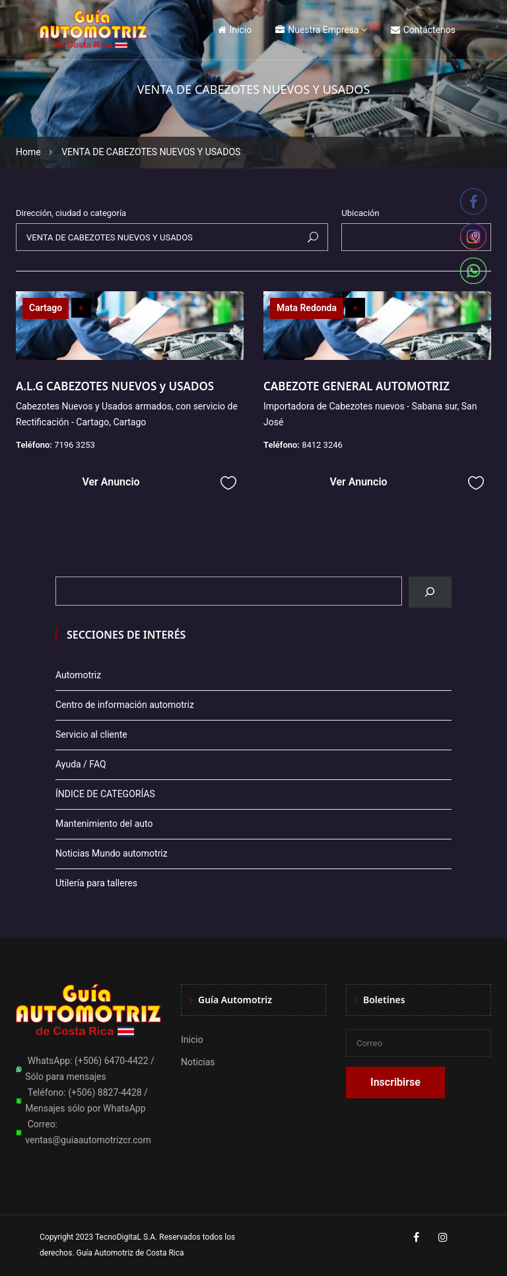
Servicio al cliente (91, 734)
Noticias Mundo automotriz (111, 853)
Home (28, 152)
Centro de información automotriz (124, 704)
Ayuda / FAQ (80, 764)
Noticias (198, 1062)
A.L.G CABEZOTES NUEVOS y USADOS (116, 386)
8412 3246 (322, 445)
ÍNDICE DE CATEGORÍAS (105, 794)
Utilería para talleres (96, 883)
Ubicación (360, 213)
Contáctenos (423, 29)
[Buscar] (430, 592)
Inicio (235, 29)
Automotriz (78, 675)
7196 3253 (74, 445)
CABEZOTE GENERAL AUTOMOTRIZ (356, 386)
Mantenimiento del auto (103, 823)
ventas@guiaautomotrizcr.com (88, 1140)
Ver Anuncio (110, 482)
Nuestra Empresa (316, 29)
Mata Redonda (307, 307)
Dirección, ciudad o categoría (71, 213)
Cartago (45, 307)
